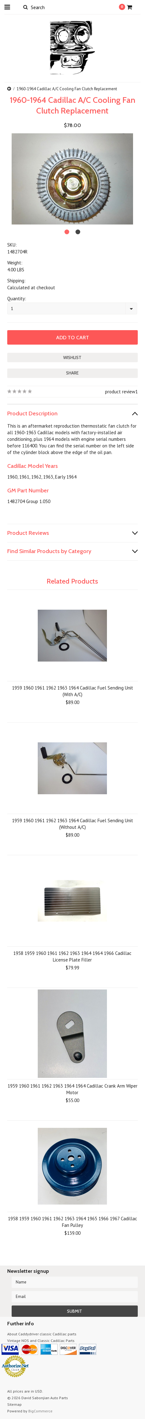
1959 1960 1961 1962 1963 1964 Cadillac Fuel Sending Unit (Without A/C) (72, 824)
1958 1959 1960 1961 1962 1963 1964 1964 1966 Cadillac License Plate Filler (72, 956)
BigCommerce (40, 1411)
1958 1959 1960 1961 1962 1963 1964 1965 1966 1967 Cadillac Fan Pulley (72, 1222)
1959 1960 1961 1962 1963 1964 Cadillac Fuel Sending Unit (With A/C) (72, 691)
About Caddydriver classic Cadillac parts (41, 1334)
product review (120, 392)
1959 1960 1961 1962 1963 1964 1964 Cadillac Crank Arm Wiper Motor (72, 1089)
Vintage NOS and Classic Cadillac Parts (41, 1340)
